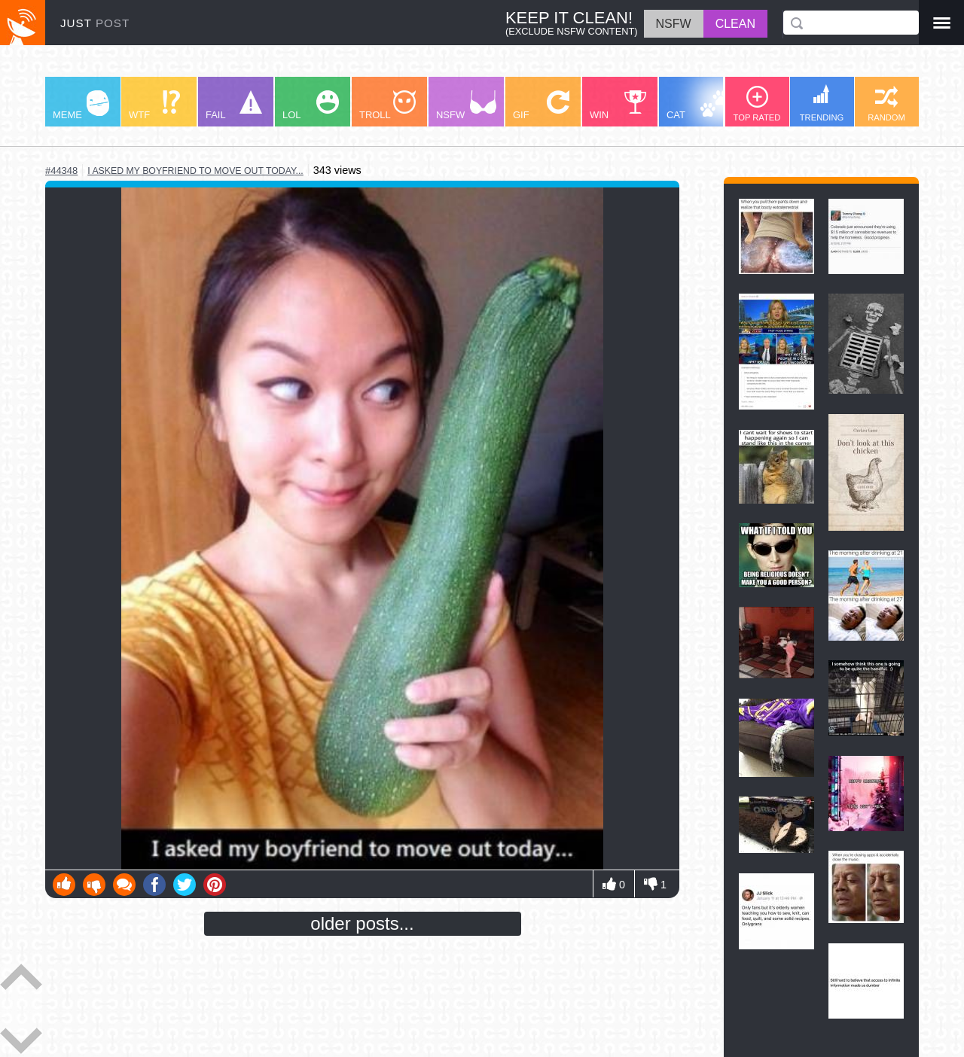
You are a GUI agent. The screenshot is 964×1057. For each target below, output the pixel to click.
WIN (618, 105)
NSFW (466, 105)
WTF (154, 105)
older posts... (361, 923)
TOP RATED (757, 104)
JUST (95, 23)
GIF (541, 105)
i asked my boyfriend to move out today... (195, 171)
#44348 (61, 170)
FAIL (234, 105)
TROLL (387, 105)
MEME (81, 105)
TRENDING (822, 103)
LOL (310, 105)
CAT (698, 105)
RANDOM (886, 104)
